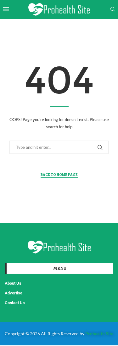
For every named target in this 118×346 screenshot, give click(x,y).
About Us (13, 283)
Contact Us (15, 303)
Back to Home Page (59, 174)
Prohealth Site (99, 333)
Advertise (13, 293)
